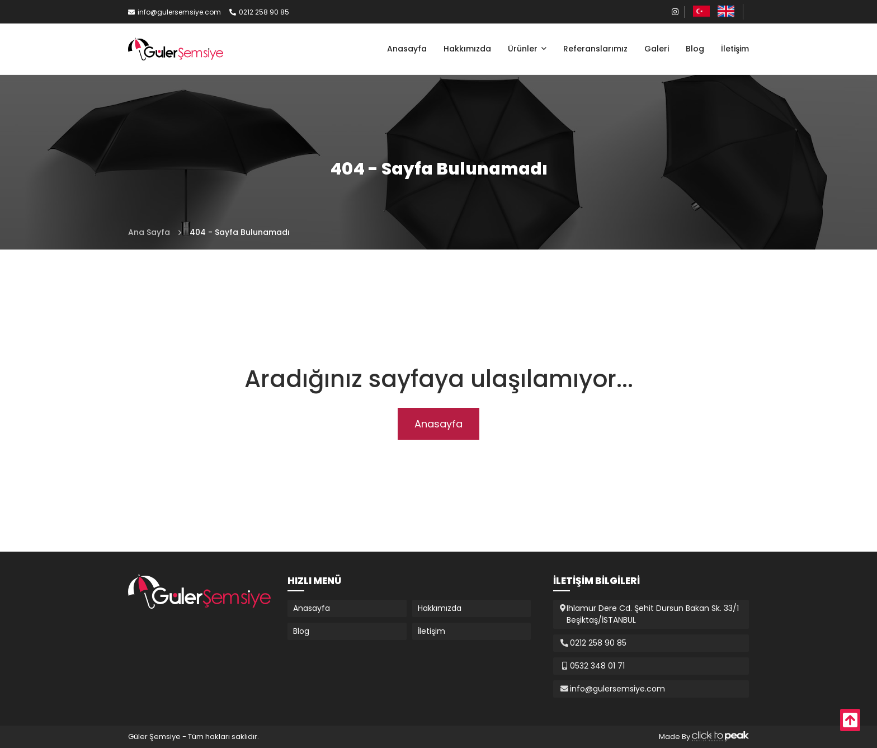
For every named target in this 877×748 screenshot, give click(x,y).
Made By (704, 736)
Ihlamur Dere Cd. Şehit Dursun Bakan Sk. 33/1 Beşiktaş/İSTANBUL (653, 614)
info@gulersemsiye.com (174, 12)
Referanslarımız (595, 48)
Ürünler (524, 48)
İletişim (735, 48)
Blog (695, 48)
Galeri (656, 48)
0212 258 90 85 (259, 12)
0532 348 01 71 (597, 665)
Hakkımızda (467, 48)
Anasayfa (407, 48)
